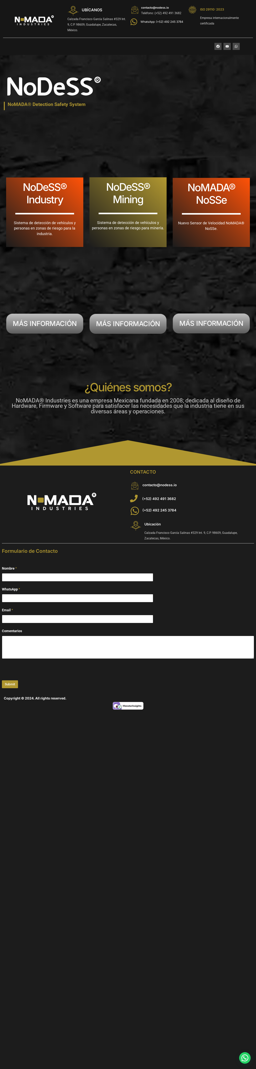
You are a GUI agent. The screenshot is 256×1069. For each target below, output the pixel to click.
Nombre (9, 568)
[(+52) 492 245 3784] (135, 511)
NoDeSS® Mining (128, 193)
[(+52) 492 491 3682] (134, 498)
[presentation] (31, 678)
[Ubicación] (135, 526)
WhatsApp (11, 589)
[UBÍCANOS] (73, 10)
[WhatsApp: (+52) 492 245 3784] (134, 22)
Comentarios (12, 631)
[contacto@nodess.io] (135, 10)
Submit (10, 684)
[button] (245, 1058)
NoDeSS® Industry (45, 193)
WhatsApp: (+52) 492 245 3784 (162, 22)
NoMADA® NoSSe (211, 193)
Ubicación (152, 524)
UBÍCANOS (92, 10)
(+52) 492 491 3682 (159, 499)
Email (7, 610)
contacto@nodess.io (155, 7)
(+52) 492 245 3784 (159, 510)
